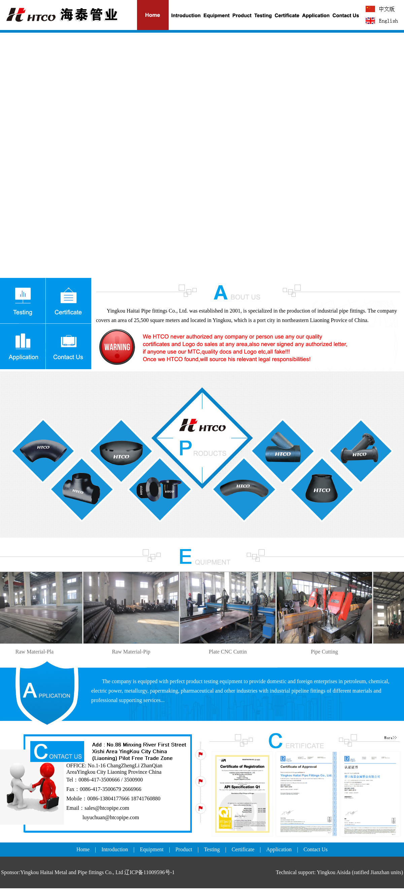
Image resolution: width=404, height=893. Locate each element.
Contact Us (316, 849)
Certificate (243, 849)
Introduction (114, 849)
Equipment (152, 849)
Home (83, 849)
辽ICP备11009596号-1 (149, 872)
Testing (212, 849)
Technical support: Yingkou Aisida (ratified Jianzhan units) (339, 872)
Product (183, 849)
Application (279, 849)
